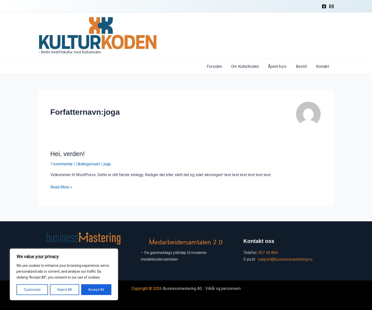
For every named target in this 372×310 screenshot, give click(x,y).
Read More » (61, 187)
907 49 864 (268, 252)
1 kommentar (61, 164)
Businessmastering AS (182, 288)
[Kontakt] (331, 6)
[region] (64, 274)
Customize (32, 290)
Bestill (303, 66)
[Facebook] (324, 6)
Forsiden (220, 66)
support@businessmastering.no (285, 259)
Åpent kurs (280, 66)
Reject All (64, 290)
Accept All (96, 290)
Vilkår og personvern (223, 288)
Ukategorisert (88, 164)
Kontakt (323, 66)
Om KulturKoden (250, 66)
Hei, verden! (67, 153)
